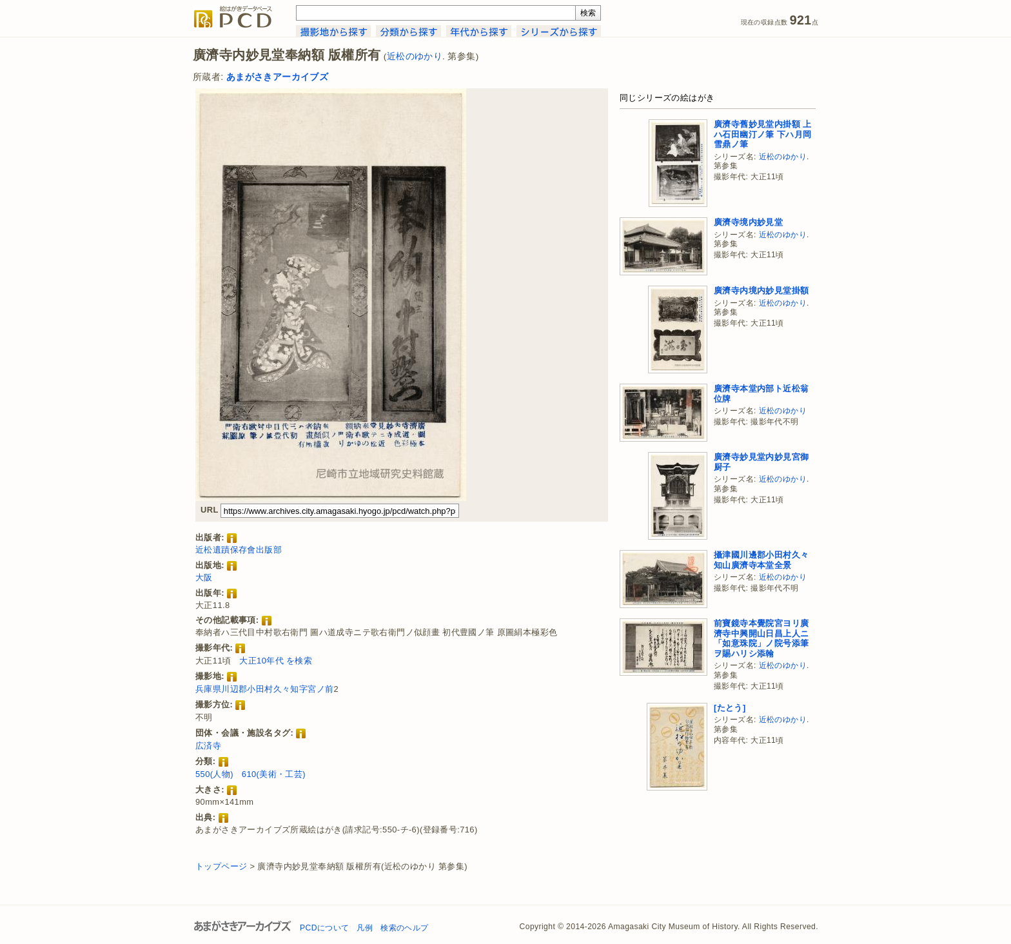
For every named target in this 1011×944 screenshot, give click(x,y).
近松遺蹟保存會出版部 (238, 550)
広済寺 (208, 746)
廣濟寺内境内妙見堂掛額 (761, 290)
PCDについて (324, 927)
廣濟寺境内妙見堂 (748, 222)
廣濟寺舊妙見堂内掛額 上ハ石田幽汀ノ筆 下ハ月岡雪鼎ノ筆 (762, 134)
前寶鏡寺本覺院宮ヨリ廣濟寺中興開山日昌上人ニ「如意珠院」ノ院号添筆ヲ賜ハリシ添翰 (761, 638)
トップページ (221, 866)
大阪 (204, 577)
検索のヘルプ (404, 927)
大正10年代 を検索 (275, 660)
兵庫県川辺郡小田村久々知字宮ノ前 (264, 689)
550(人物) (214, 774)
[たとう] (730, 708)
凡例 (365, 927)
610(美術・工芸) (274, 774)
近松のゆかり (414, 56)
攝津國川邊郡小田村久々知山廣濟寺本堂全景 (761, 560)
